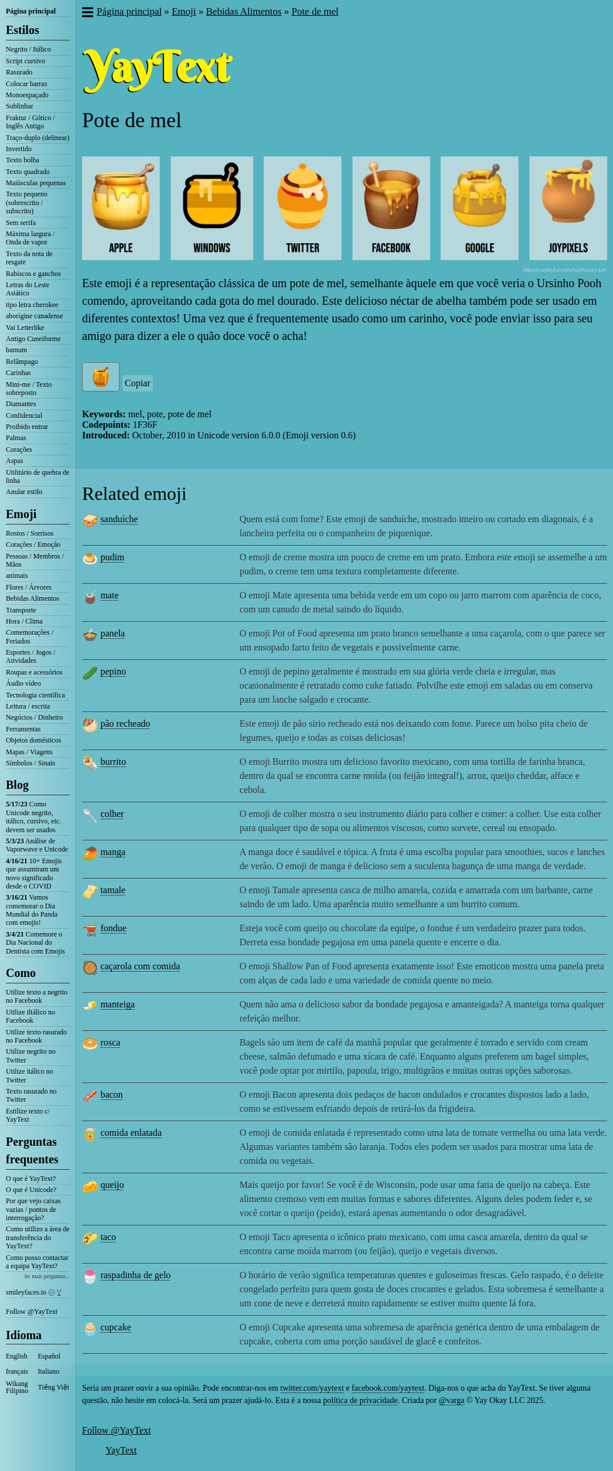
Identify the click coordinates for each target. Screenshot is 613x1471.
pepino (113, 671)
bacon (111, 1094)
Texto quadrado (28, 172)
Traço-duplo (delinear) (38, 138)
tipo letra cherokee (32, 305)
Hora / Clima (24, 621)
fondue (113, 928)
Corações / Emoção (33, 544)
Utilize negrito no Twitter (31, 1055)
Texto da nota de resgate (29, 258)
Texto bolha (22, 160)
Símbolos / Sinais (30, 763)
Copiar (138, 383)
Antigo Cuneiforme (33, 339)
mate (109, 595)
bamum (16, 350)
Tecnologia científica (35, 695)
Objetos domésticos (33, 740)
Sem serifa (21, 223)
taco (108, 1237)
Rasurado (19, 72)
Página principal (31, 11)
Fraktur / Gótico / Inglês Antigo (30, 122)
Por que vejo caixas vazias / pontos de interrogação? (33, 1209)
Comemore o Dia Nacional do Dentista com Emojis (35, 942)
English (17, 1356)
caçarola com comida (140, 966)
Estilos (22, 29)
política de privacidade (360, 1400)
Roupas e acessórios (34, 672)
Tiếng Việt (54, 1387)
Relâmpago (22, 361)
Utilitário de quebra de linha (37, 476)
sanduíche (119, 519)
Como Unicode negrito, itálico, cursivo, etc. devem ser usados (33, 816)
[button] (87, 13)
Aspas (14, 461)
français (17, 1371)
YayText (121, 1450)
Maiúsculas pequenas (36, 183)
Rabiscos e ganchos (33, 274)
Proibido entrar (27, 427)
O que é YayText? (31, 1178)
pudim (112, 557)
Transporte (21, 610)
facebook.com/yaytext (388, 1388)
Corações (19, 449)
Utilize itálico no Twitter (29, 1075)
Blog (17, 784)
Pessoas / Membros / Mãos (35, 560)
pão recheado (125, 723)
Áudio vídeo (23, 683)
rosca (110, 1042)
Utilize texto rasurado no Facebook (36, 1036)
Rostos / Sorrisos (29, 533)
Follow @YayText (31, 1311)
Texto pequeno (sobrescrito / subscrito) (26, 202)
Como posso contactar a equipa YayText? (37, 1262)
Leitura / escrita (28, 706)
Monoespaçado (27, 95)
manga (112, 852)
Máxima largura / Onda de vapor (30, 238)
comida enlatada (130, 1133)
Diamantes (21, 404)
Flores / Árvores (29, 587)
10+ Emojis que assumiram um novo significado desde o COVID (34, 873)
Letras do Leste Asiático (27, 289)
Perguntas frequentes (32, 1150)
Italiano (49, 1371)
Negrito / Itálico (28, 49)
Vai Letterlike (25, 328)
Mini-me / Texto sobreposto (29, 388)
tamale (112, 890)
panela (112, 633)
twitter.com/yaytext (311, 1388)
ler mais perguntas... (47, 1276)
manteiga (117, 1004)
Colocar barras (26, 84)
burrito (113, 762)
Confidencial (24, 415)
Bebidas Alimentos (32, 598)
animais (17, 575)
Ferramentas (23, 729)
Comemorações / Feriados (29, 636)
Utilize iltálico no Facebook (30, 1016)
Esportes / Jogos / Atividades (30, 656)
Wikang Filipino (17, 1387)
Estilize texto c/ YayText (28, 1115)
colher (112, 814)
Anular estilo (24, 492)
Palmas (16, 438)
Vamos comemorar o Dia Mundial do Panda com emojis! (31, 910)
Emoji (21, 514)
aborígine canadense (34, 316)
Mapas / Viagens (29, 752)
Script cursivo (25, 61)
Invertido (19, 149)
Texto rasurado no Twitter (31, 1095)
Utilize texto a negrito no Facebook (36, 996)
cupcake (115, 1327)
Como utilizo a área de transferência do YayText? (38, 1237)
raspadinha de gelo (135, 1275)
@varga (452, 1400)
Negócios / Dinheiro (34, 717)
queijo (112, 1185)
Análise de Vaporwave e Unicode (37, 845)
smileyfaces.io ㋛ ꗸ (33, 1292)
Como (21, 972)
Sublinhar (19, 106)
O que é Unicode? (31, 1190)
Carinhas (18, 373)
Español (49, 1356)
